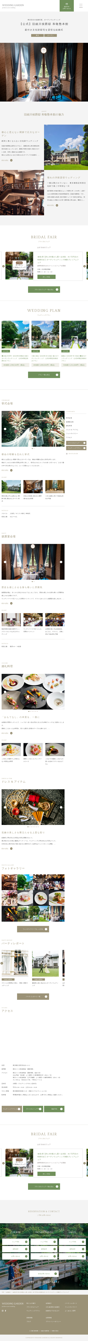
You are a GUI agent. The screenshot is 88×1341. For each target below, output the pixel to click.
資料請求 (16, 1249)
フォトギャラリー (72, 433)
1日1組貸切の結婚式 (53, 1307)
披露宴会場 (69, 422)
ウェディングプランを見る (12, 1109)
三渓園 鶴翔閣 (33, 1331)
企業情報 (49, 1317)
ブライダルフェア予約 (33, 1109)
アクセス (69, 437)
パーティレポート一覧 (33, 996)
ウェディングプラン (74, 448)
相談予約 (54, 1109)
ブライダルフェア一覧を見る (44, 289)
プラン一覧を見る (44, 375)
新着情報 (30, 1317)
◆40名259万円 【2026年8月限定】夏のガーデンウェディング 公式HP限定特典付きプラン (15, 358)
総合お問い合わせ (44, 1273)
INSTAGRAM (72, 453)
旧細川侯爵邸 (45, 1331)
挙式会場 (69, 418)
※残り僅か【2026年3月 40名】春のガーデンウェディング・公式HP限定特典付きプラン (45, 358)
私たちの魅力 (31, 1303)
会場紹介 (49, 1303)
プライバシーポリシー (53, 1321)
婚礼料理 (69, 426)
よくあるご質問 (70, 1311)
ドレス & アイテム (72, 429)
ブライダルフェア (73, 443)
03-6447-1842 (48, 1282)
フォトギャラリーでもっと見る (33, 929)
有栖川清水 (55, 1331)
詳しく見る (46, 277)
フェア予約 (15, 1242)
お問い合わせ (15, 1256)
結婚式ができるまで (53, 1311)
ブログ (29, 1321)
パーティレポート (71, 1303)
